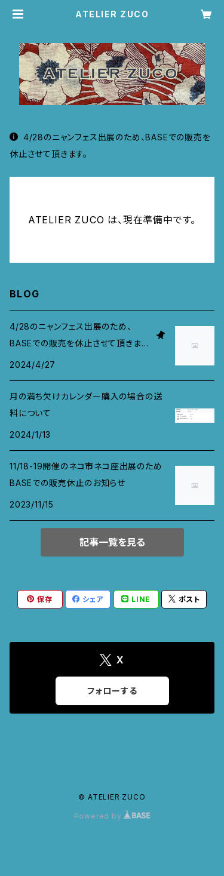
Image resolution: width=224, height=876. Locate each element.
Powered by (112, 816)
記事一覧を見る (112, 542)
